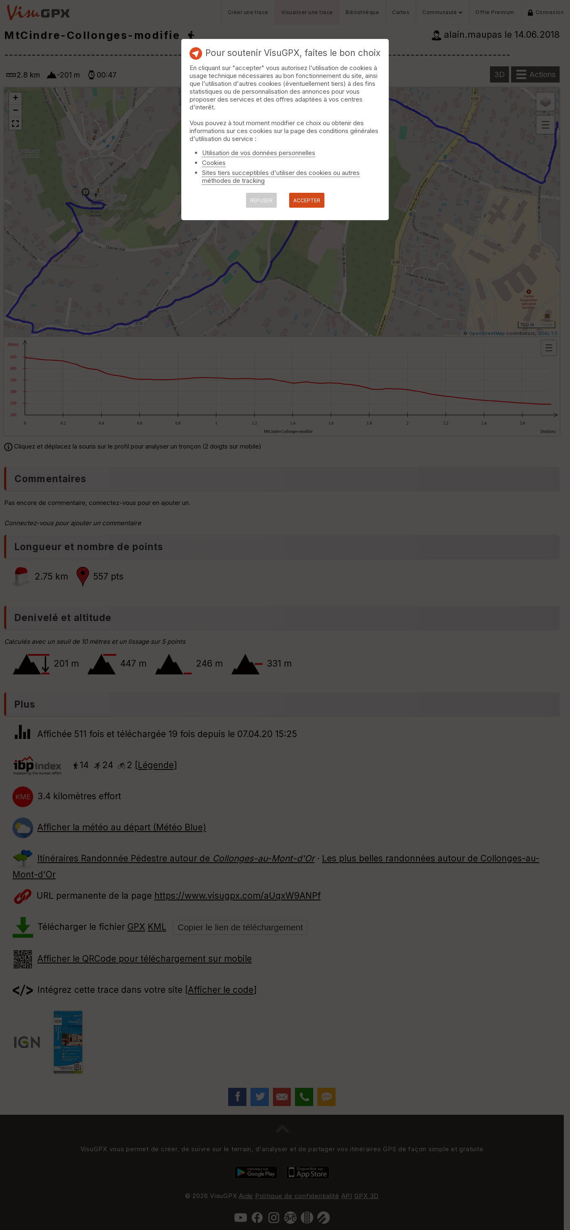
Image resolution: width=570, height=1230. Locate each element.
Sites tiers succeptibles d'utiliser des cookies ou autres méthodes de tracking (281, 176)
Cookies (214, 163)
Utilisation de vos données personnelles (258, 153)
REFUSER (261, 200)
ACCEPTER (306, 200)
